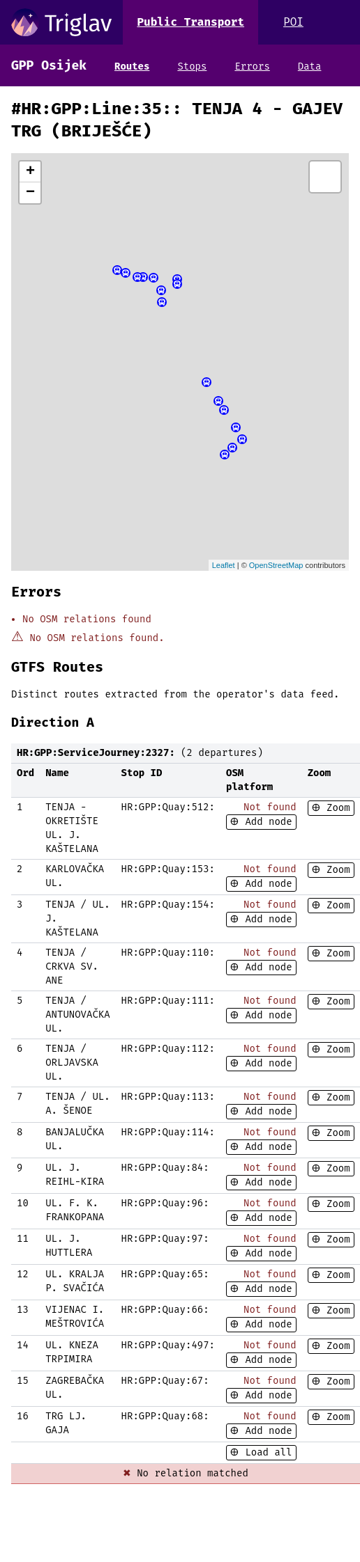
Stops (192, 66)
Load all (265, 1452)
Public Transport (190, 22)
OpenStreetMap (276, 565)
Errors (251, 66)
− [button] (30, 192)
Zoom (335, 808)
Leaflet (223, 565)
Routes (131, 66)
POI (293, 22)
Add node (265, 822)
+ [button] (30, 171)
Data (310, 66)
